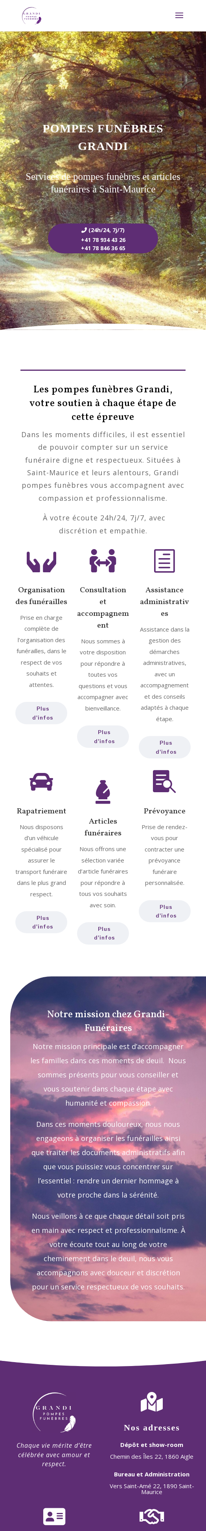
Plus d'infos (42, 922)
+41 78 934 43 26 (103, 240)
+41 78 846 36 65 (103, 248)
